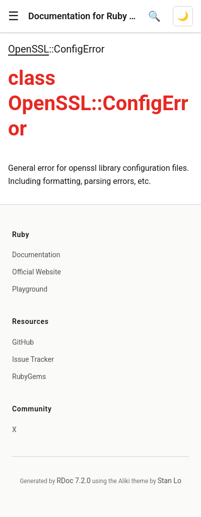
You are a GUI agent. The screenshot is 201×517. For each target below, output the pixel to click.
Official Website (36, 272)
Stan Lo (169, 481)
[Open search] (154, 16)
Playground (29, 289)
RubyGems (29, 376)
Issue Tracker (33, 359)
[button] (13, 16)
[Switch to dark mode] (183, 16)
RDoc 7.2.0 (73, 481)
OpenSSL (28, 49)
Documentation (36, 255)
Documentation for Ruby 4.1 (82, 16)
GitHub (23, 342)
